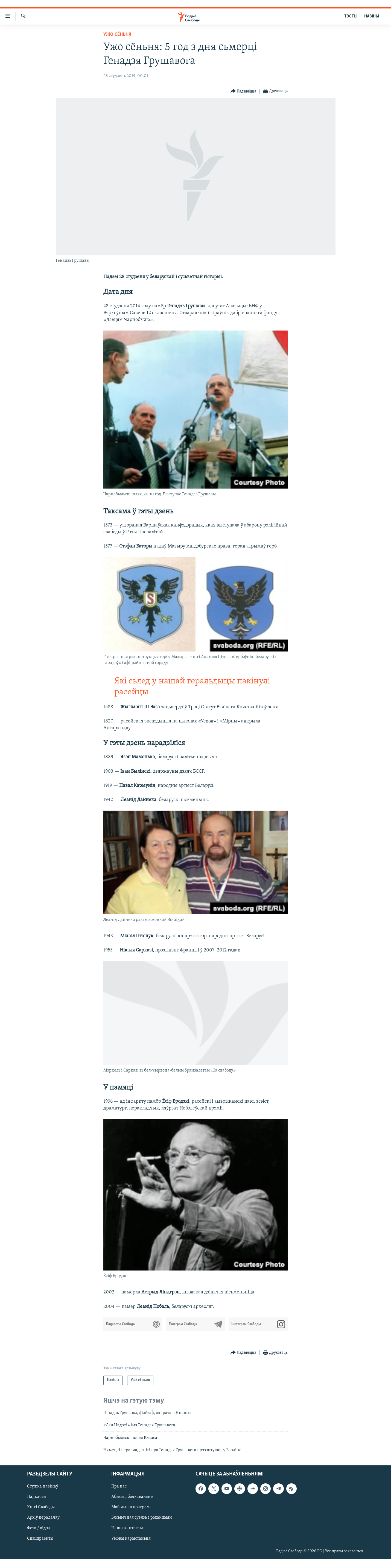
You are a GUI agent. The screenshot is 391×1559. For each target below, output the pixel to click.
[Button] (243, 91)
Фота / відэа (38, 1528)
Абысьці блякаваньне (132, 1497)
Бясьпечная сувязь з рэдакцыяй (141, 1518)
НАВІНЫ (371, 16)
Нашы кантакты (127, 1528)
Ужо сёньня (117, 34)
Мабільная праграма (131, 1507)
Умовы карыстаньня (131, 1538)
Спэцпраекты (40, 1538)
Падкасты (36, 1497)
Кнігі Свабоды (41, 1507)
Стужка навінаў (42, 1486)
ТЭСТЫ (350, 16)
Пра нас (119, 1486)
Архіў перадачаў (43, 1518)
